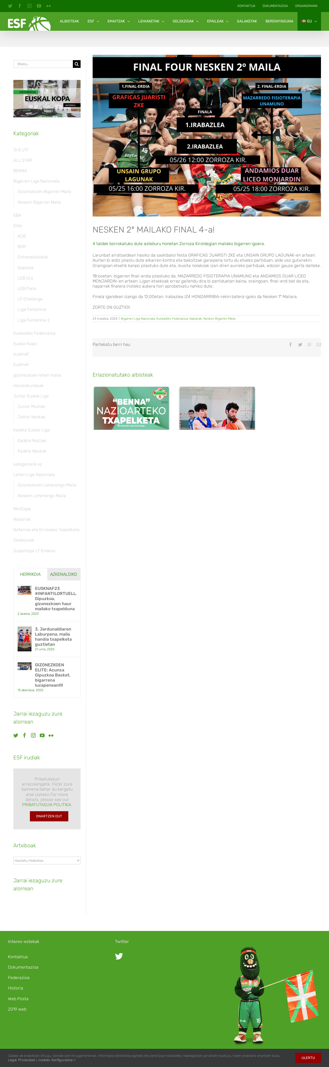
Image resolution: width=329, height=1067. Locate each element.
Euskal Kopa (25, 343)
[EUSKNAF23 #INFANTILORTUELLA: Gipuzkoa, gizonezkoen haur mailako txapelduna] (24, 588)
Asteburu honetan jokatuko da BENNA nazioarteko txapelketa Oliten (128, 495)
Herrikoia (30, 574)
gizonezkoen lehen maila (37, 375)
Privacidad (26, 1060)
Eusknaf (21, 364)
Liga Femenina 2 (34, 320)
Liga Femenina (32, 309)
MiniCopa (22, 508)
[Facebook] (24, 735)
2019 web (17, 1009)
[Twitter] (15, 735)
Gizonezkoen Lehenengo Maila (47, 485)
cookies (44, 1060)
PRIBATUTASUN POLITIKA (46, 804)
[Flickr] (51, 735)
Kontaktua (18, 956)
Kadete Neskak (32, 451)
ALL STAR (22, 160)
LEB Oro (25, 278)
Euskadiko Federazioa (172, 318)
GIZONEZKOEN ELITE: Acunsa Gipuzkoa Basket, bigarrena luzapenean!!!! (52, 675)
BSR (22, 246)
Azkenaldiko (63, 574)
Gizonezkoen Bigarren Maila (44, 191)
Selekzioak (23, 540)
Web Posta (18, 998)
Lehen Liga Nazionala (34, 474)
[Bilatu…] (43, 64)
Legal (12, 1060)
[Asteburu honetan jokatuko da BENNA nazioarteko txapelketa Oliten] (131, 433)
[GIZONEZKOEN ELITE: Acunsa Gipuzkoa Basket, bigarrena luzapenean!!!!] (24, 664)
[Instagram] (33, 735)
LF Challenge (30, 298)
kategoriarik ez (27, 464)
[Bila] (77, 64)
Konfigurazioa (63, 1060)
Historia (15, 988)
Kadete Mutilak (32, 440)
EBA (17, 215)
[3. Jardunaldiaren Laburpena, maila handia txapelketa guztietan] (217, 453)
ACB (22, 236)
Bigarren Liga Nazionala (138, 318)
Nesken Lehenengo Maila (42, 495)
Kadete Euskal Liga (31, 429)
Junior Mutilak (31, 406)
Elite (17, 225)
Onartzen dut (49, 816)
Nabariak (195, 318)
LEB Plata (27, 288)
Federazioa (19, 977)
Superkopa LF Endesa (34, 550)
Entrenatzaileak (33, 257)
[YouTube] (42, 735)
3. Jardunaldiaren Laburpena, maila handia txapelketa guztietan (213, 535)
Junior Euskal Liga (31, 396)
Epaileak (26, 267)
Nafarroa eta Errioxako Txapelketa (46, 529)
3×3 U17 (20, 149)
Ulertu (308, 1058)
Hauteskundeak (28, 385)
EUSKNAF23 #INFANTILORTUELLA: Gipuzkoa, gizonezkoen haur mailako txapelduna (55, 598)
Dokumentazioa (23, 967)
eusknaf (21, 354)
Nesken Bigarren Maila (219, 318)
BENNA (20, 170)
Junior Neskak (31, 416)
